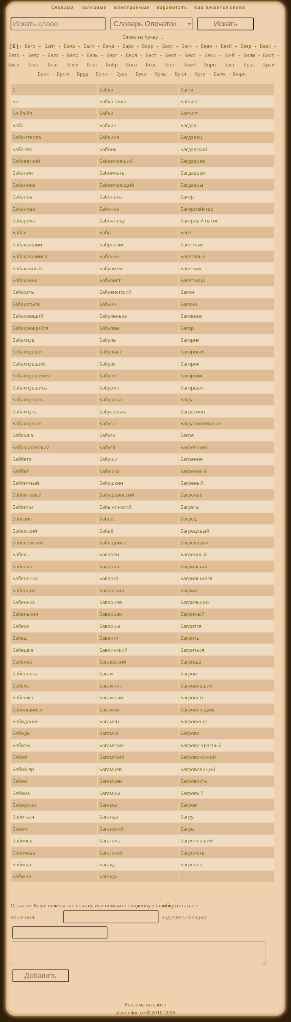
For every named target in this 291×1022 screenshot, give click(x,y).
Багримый (192, 613)
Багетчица (192, 280)
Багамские (111, 745)
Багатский (111, 852)
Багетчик (191, 268)
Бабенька (24, 602)
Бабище (22, 876)
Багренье (191, 494)
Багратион (192, 411)
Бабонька (110, 196)
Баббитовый (27, 494)
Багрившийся (196, 578)
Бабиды (22, 733)
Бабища (22, 864)
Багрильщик (195, 602)
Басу (167, 46)
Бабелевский (28, 542)
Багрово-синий (198, 757)
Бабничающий (116, 184)
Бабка (106, 89)
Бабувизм (110, 268)
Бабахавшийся (30, 256)
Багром (188, 804)
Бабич (20, 828)
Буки (141, 73)
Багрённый (193, 554)
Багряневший (196, 840)
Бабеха (21, 626)
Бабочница (112, 220)
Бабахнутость (28, 399)
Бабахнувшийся (31, 375)
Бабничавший (116, 161)
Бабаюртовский (31, 447)
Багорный (192, 351)
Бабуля (107, 363)
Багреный (192, 482)
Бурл (180, 73)
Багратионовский (201, 423)
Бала (69, 46)
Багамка (109, 733)
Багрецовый (195, 530)
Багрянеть (192, 852)
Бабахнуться (27, 423)
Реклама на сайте (145, 1009)
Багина (188, 304)
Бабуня (107, 375)
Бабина (21, 793)
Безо (13, 55)
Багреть (189, 506)
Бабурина (110, 399)
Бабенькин (25, 613)
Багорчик (191, 375)
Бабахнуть (25, 411)
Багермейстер (196, 208)
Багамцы (109, 793)
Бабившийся (27, 709)
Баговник (191, 315)
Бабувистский (115, 292)
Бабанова (24, 208)
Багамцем (111, 781)
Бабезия (22, 518)
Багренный (193, 471)
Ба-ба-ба (23, 113)
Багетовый (193, 256)
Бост (229, 64)
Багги (186, 89)
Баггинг (189, 101)
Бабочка (109, 208)
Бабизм (21, 745)
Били (249, 55)
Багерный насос (199, 220)
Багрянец (191, 864)
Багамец (109, 721)
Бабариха (24, 220)
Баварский (111, 590)
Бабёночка (25, 673)
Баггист (189, 113)
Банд (108, 46)
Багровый (191, 793)
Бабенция (24, 590)
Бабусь (107, 435)
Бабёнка (22, 661)
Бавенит (109, 637)
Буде (121, 73)
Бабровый (111, 244)
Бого (131, 64)
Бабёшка (23, 697)
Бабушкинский (116, 494)
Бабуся (107, 447)
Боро (210, 64)
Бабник (107, 149)
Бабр (105, 232)
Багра (187, 399)
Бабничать (112, 172)
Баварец (109, 554)
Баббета (22, 459)
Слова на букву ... (142, 36)
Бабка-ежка (112, 101)
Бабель (21, 554)
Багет (186, 232)
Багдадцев (192, 161)
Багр (30, 46)
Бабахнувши (27, 351)
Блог (92, 64)
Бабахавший (27, 244)
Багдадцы (191, 184)
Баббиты (23, 506)
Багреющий (194, 542)
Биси (14, 64)
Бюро (239, 73)
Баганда (108, 816)
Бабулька (110, 351)
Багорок (189, 363)
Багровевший (196, 685)
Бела (52, 55)
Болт (170, 64)
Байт (49, 46)
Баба (18, 125)
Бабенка (22, 566)
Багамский (111, 757)
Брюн (101, 73)
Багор (187, 328)
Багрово (190, 733)
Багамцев (110, 769)
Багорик (190, 339)
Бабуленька (113, 315)
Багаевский (112, 661)
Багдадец (191, 137)
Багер (187, 196)
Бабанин (23, 172)
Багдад (188, 125)
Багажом (109, 709)
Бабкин (107, 125)
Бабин (20, 781)
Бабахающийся (30, 328)
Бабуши (108, 459)
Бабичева (24, 852)
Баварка (109, 578)
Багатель (109, 840)
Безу (33, 55)
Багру (187, 816)
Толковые (94, 7)
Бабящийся (112, 542)
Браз (249, 64)
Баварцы (109, 626)
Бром (63, 73)
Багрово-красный (201, 745)
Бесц (209, 55)
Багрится (191, 626)
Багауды (109, 876)
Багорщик (192, 387)
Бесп (151, 55)
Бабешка (23, 650)
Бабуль (107, 339)
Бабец (20, 637)
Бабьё (106, 530)
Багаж (106, 673)
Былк (220, 73)
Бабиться (23, 816)
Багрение (191, 459)
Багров (188, 673)
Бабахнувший (29, 363)
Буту (200, 73)
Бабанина (24, 184)
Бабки (106, 113)
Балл (89, 46)
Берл (131, 55)
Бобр (112, 64)
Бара (128, 46)
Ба (15, 101)
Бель (92, 55)
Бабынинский (115, 506)
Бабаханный (27, 268)
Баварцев (110, 602)
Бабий (20, 757)
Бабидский (25, 721)
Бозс (151, 64)
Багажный (111, 697)
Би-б (229, 55)
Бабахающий (28, 315)
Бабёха (21, 685)
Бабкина (109, 137)
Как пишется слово (219, 7)
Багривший (193, 566)
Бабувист (110, 280)
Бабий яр (23, 769)
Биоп (269, 55)
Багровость (193, 781)
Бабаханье (25, 280)
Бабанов (23, 196)
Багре (187, 435)
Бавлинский (113, 650)
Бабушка (109, 471)
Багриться (192, 650)
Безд (245, 46)
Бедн (206, 46)
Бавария (109, 566)
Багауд (107, 864)
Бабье (106, 518)
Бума (161, 73)
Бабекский (25, 530)
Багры (187, 828)
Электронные (131, 7)
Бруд (82, 73)
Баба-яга (23, 149)
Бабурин (109, 387)
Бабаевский (26, 161)
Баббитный (26, 482)
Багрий (188, 590)
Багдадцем (193, 172)
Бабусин (109, 423)
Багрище (190, 661)
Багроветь (192, 697)
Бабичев (23, 840)
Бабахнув (23, 339)
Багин (187, 292)
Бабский (109, 256)
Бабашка (23, 435)
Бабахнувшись (30, 387)
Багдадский (193, 149)
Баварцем (111, 613)
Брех (43, 73)
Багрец (188, 518)
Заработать (171, 7)
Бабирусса (25, 804)
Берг (111, 55)
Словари (62, 7)
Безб (226, 46)
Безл (265, 46)
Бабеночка (25, 578)
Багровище (193, 721)
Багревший (193, 447)
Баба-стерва (27, 137)
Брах (268, 64)
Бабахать (23, 292)
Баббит (21, 471)
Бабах (19, 232)
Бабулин (109, 328)
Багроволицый (197, 769)
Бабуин (107, 304)
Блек (72, 64)
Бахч (186, 46)
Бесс (190, 55)
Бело (72, 55)
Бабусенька (113, 411)
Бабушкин (111, 482)
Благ (33, 64)
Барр (148, 46)
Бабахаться (26, 304)
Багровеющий (197, 709)
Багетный (191, 244)
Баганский (111, 828)
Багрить (189, 637)
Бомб (190, 64)
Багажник (110, 685)
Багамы (108, 804)
